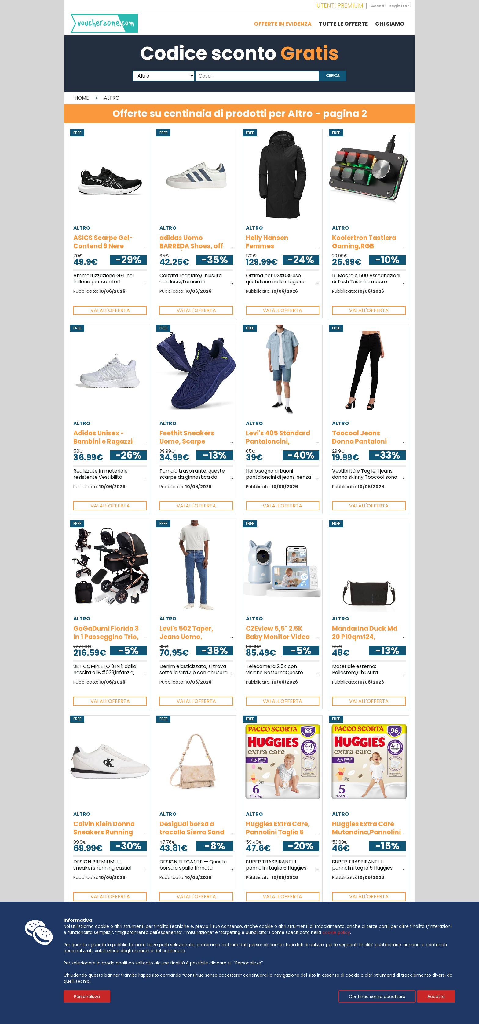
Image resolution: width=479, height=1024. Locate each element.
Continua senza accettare (377, 996)
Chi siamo (389, 23)
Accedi (378, 6)
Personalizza (87, 996)
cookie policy (336, 932)
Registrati (400, 6)
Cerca (333, 75)
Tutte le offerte (343, 23)
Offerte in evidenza (283, 23)
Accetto (436, 996)
